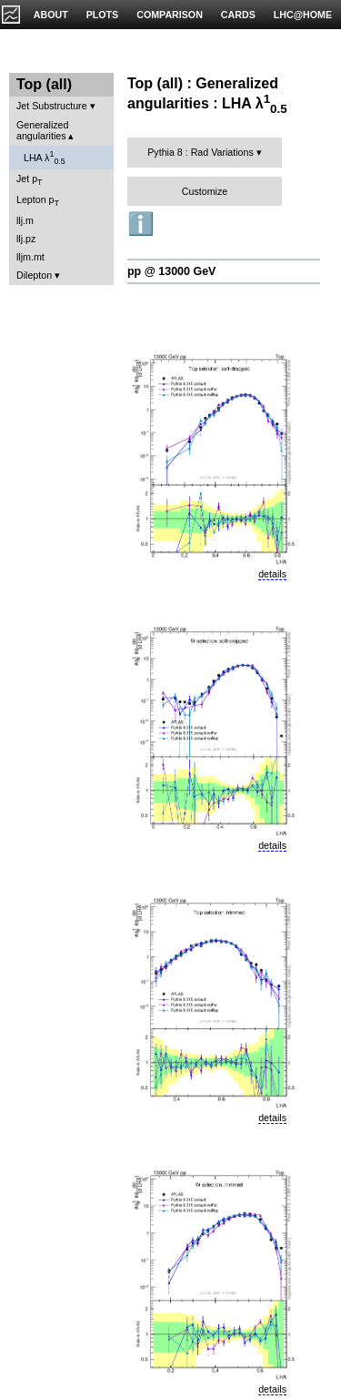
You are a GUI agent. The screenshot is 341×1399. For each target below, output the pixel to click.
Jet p (29, 180)
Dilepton (34, 275)
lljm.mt (30, 256)
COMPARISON (169, 14)
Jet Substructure (51, 105)
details (272, 573)
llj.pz (25, 238)
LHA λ (44, 157)
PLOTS (102, 14)
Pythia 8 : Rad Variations (200, 152)
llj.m (25, 220)
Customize (204, 191)
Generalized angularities (42, 130)
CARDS (238, 14)
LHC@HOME (303, 14)
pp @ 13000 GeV (171, 271)
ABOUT (51, 14)
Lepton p (37, 201)
